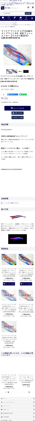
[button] (32, 18)
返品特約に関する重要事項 (9, 102)
